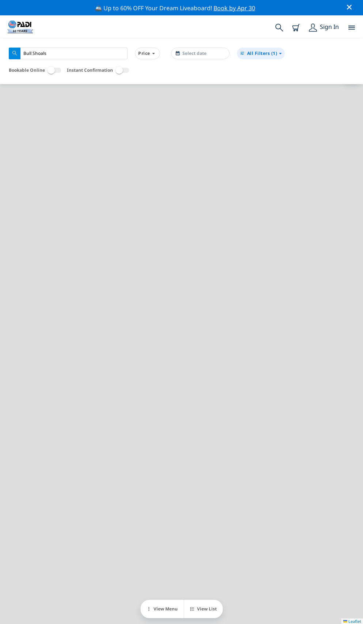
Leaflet (352, 621)
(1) (260, 53)
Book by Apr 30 (234, 8)
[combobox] (68, 53)
